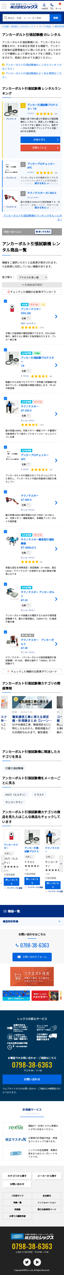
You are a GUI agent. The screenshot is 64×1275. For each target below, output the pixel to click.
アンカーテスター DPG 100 (11, 846)
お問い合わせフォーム (35, 956)
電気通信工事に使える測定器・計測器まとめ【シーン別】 (30, 719)
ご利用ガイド (17, 1195)
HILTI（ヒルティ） (29, 323)
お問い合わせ (32, 1079)
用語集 (17, 1209)
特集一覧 (17, 1202)
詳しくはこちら (11, 881)
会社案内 (47, 1195)
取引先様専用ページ (47, 1209)
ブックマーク (9, 119)
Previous (3, 864)
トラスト (30, 113)
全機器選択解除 (32, 284)
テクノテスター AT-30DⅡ (42, 193)
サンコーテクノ (33, 197)
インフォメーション (47, 1202)
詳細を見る (39, 139)
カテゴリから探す (17, 1176)
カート (58, 6)
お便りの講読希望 (17, 1216)
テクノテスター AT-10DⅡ (52, 850)
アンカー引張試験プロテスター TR (31, 850)
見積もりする (39, 147)
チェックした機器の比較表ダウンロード (32, 291)
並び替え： (24, 277)
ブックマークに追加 (13, 888)
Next (61, 717)
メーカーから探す (46, 1176)
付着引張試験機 (14, 768)
